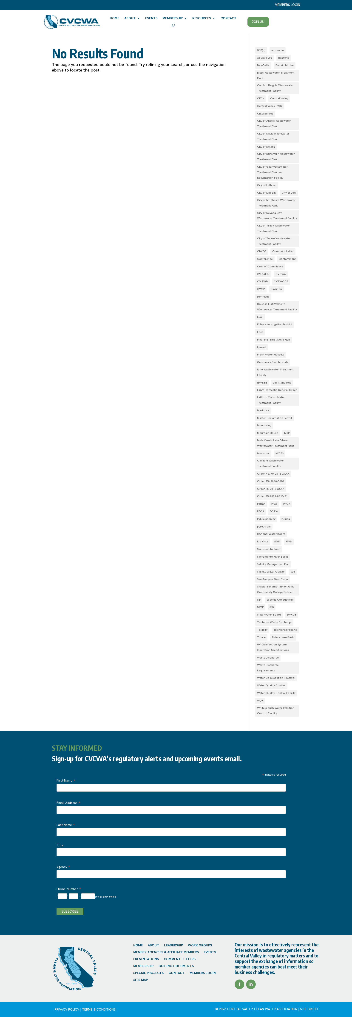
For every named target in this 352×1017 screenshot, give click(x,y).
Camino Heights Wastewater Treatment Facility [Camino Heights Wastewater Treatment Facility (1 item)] (275, 88)
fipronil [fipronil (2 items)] (261, 347)
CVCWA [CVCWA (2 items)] (280, 274)
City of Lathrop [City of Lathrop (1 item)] (266, 185)
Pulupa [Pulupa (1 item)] (285, 519)
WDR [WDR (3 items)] (260, 700)
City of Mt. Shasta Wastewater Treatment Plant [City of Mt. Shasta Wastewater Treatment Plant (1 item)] (276, 202)
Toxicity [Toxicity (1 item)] (262, 630)
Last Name (66, 824)
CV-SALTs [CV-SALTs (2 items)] (263, 274)
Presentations (146, 959)
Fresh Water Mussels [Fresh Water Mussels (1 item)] (270, 354)
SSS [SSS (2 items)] (272, 607)
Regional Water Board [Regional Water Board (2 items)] (271, 534)
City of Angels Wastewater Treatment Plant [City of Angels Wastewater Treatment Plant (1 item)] (274, 123)
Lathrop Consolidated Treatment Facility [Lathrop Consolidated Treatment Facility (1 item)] (271, 400)
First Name (66, 780)
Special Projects (148, 973)
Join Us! (258, 22)
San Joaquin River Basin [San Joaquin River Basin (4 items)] (272, 579)
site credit (309, 1009)
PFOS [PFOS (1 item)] (260, 511)
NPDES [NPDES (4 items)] (279, 453)
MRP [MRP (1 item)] (287, 433)
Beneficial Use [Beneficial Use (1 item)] (284, 65)
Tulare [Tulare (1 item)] (261, 637)
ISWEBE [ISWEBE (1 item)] (262, 382)
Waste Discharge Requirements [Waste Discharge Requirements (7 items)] (268, 667)
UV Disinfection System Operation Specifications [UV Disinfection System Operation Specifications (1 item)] (273, 647)
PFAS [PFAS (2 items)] (274, 504)
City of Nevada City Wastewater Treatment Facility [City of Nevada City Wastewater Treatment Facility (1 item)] (277, 215)
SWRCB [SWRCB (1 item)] (291, 614)
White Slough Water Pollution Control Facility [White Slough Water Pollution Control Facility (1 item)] (275, 710)
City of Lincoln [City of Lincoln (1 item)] (266, 193)
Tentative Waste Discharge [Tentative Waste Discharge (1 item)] (274, 622)
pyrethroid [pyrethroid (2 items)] (264, 526)
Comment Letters (180, 959)
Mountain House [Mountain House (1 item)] (267, 433)
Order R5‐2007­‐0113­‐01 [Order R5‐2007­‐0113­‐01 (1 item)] (272, 496)
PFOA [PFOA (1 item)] (286, 504)
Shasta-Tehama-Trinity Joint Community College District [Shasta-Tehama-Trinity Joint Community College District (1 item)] (275, 589)
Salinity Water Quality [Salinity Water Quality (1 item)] (270, 571)
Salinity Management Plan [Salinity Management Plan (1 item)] (273, 564)
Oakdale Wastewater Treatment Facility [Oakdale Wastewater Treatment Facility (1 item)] (270, 463)
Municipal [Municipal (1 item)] (263, 453)
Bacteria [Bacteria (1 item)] (283, 58)
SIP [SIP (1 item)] (259, 600)
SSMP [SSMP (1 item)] (260, 607)
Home (114, 18)
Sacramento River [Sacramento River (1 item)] (268, 549)
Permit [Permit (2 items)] (261, 504)
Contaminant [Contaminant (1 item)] (287, 259)
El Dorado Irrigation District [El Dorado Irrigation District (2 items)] (274, 324)
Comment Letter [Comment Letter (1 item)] (283, 251)
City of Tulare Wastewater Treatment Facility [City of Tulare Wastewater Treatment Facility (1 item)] (274, 241)
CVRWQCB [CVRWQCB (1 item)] (281, 281)
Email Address (68, 802)
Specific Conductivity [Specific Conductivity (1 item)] (280, 600)
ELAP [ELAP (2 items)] (260, 317)
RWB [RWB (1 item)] (289, 541)
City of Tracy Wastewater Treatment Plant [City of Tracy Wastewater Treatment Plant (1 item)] (273, 228)
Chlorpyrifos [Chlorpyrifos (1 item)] (265, 113)
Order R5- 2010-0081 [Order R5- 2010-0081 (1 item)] (270, 481)
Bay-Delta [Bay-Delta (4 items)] (263, 65)
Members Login (203, 973)
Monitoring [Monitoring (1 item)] (264, 425)
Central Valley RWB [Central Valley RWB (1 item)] (269, 106)
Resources (201, 18)
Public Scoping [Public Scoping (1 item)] (266, 519)
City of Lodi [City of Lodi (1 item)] (289, 193)
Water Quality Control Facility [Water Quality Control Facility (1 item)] (276, 693)
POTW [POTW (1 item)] (274, 511)
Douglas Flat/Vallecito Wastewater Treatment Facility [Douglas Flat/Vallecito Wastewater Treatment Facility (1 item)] (277, 306)
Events (151, 18)
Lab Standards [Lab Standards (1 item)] (282, 382)
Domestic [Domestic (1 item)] (263, 296)
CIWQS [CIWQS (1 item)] (261, 251)
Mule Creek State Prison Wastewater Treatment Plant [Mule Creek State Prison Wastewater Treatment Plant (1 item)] (275, 443)
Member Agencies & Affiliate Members (166, 952)
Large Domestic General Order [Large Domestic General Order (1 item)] (277, 390)
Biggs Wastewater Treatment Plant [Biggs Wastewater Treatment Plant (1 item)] (275, 75)
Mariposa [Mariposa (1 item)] (263, 410)
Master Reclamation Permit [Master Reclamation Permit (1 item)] (274, 418)
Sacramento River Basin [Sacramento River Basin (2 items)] (272, 557)
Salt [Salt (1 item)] (292, 571)
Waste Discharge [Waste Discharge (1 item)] (268, 657)
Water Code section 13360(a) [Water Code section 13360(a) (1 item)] (276, 678)
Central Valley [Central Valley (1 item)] (279, 98)
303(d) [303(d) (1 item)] (261, 50)
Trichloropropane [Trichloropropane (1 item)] (285, 630)
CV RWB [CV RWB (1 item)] (262, 281)
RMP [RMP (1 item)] (277, 541)
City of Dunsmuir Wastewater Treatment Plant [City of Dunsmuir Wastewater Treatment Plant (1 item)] (276, 156)
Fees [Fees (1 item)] (260, 332)
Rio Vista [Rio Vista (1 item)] (262, 541)
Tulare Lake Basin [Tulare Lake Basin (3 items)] (283, 637)
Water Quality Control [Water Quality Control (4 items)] (271, 685)
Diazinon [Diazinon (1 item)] (276, 289)
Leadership (173, 945)
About (130, 18)
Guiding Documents (176, 966)
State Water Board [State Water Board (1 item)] (269, 614)
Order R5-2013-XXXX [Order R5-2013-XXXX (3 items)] (270, 489)
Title (60, 845)
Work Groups (200, 945)
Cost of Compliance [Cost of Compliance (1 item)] (270, 266)
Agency (63, 866)
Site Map (140, 980)
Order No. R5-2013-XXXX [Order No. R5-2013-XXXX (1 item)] (273, 474)
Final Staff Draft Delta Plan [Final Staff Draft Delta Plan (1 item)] (273, 339)
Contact (228, 18)
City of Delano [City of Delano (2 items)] (266, 147)
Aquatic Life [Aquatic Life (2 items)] (264, 58)
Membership (172, 18)
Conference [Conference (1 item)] (265, 259)
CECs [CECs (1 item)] (260, 98)
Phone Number (69, 888)
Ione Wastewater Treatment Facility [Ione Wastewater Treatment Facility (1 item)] (275, 372)
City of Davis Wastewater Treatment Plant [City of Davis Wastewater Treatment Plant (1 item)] (273, 136)
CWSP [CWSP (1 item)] (261, 289)
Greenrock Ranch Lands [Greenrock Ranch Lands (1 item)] (272, 362)
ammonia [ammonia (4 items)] (277, 50)
